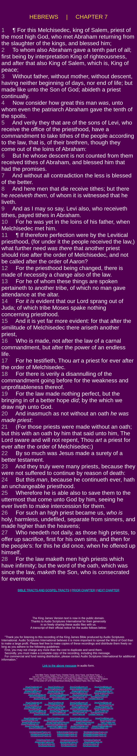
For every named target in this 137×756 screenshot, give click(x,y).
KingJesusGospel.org (99, 697)
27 (4, 532)
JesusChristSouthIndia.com (56, 724)
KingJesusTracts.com (46, 744)
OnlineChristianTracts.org (67, 734)
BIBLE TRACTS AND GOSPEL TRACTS (43, 590)
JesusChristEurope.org (79, 687)
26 (4, 512)
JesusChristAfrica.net (33, 706)
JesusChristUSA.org (31, 689)
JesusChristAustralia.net (82, 710)
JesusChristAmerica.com (53, 720)
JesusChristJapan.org (103, 691)
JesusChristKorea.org (80, 691)
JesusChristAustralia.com (102, 726)
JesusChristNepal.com (30, 724)
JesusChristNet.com (108, 720)
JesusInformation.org (60, 699)
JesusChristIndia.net (55, 708)
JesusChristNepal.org (32, 693)
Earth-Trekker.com (108, 722)
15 (4, 321)
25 (4, 493)
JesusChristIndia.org (55, 693)
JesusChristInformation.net (80, 704)
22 (4, 453)
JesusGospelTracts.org (69, 742)
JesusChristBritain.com (104, 718)
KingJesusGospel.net (99, 712)
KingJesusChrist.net (91, 746)
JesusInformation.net (60, 714)
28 (4, 559)
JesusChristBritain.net (102, 702)
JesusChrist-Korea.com (85, 722)
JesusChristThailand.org (59, 695)
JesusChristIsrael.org (33, 687)
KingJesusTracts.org (69, 744)
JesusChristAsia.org (56, 687)
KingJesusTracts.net (91, 744)
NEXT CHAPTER (108, 590)
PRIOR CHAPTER (83, 590)
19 (4, 393)
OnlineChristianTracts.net (67, 736)
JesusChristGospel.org (78, 697)
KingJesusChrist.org (69, 746)
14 (4, 301)
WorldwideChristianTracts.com (96, 732)
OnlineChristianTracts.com (67, 732)
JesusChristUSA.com (29, 720)
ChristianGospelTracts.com (40, 732)
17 (4, 360)
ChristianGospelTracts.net (41, 736)
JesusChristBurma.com (31, 722)
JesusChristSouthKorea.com (58, 722)
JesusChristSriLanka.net (103, 708)
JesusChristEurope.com (79, 718)
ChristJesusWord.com (79, 728)
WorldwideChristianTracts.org (94, 734)
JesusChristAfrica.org (33, 691)
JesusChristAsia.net (56, 702)
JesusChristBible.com (58, 728)
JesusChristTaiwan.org (37, 695)
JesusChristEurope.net (79, 702)
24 (4, 479)
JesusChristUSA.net (31, 704)
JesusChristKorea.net (80, 706)
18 (4, 374)
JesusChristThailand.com (57, 726)
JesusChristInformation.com (81, 720)
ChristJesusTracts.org (69, 740)
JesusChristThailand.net (59, 710)
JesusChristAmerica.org (53, 689)
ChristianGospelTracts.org (41, 734)
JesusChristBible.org (57, 697)
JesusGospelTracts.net (93, 742)
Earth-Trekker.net (102, 710)
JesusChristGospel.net (78, 712)
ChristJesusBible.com (99, 728)
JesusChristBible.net (57, 712)
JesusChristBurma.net (78, 708)
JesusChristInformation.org (80, 689)
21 (4, 426)
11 (4, 235)
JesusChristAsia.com (55, 718)
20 (4, 413)
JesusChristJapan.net (103, 706)
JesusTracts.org (78, 699)
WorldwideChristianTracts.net (94, 736)
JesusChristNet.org (106, 689)
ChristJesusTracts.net (92, 740)
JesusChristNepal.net (32, 708)
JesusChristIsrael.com (32, 718)
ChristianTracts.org (95, 699)
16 (4, 341)
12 (4, 268)
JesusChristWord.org (37, 697)
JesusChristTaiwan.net (37, 710)
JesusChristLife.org (41, 699)
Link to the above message (59, 665)
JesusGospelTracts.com (44, 742)
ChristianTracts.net (95, 714)
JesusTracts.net (78, 714)
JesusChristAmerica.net (53, 704)
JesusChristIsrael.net (33, 702)
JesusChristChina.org (56, 691)
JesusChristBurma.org (79, 693)
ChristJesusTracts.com (45, 740)
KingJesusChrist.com (46, 746)
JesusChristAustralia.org (82, 695)
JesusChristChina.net (56, 706)
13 (4, 281)
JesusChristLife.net (106, 704)
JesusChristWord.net (37, 712)
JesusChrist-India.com (82, 724)
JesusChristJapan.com (79, 726)
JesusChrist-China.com (107, 724)
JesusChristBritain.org (103, 687)
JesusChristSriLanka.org (103, 693)
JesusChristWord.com (37, 728)
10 (4, 222)
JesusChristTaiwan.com (34, 726)
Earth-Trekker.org (102, 695)
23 (4, 466)
